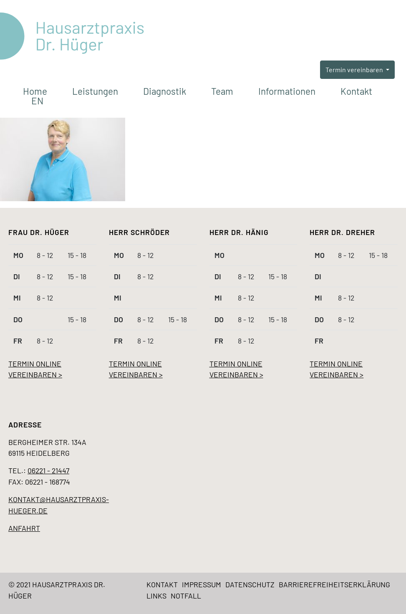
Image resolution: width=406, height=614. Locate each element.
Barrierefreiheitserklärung (334, 584)
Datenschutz (250, 584)
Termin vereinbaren (354, 69)
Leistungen (95, 91)
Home (35, 91)
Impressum (201, 584)
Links (156, 595)
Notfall (186, 595)
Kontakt (356, 91)
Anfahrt (24, 528)
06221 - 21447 (48, 470)
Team (222, 91)
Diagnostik (164, 91)
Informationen (286, 91)
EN (37, 100)
